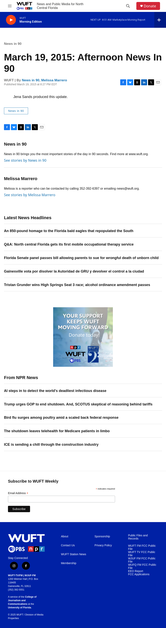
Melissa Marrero (54, 80)
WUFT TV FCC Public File (141, 554)
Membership (68, 563)
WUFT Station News (73, 554)
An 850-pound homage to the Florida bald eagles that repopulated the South (68, 231)
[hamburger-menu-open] (10, 6)
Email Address (18, 493)
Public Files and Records (138, 537)
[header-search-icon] (128, 6)
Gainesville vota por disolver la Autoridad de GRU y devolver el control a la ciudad (74, 271)
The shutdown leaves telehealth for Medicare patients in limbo (57, 431)
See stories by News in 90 (25, 160)
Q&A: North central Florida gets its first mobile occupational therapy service (69, 244)
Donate (150, 6)
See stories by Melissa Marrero (29, 194)
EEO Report (135, 571)
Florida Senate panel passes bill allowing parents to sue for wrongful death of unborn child (81, 258)
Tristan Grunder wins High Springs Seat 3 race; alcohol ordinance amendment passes (77, 285)
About (64, 536)
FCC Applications (138, 574)
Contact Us (68, 545)
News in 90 (12, 44)
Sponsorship (102, 536)
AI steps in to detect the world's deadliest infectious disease (55, 391)
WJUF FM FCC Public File (141, 560)
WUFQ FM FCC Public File (142, 566)
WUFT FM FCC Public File (142, 547)
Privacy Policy (103, 545)
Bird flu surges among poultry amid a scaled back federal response (61, 418)
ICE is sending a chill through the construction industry (51, 445)
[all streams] (160, 20)
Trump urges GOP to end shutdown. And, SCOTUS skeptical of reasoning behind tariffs (78, 404)
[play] (11, 20)
